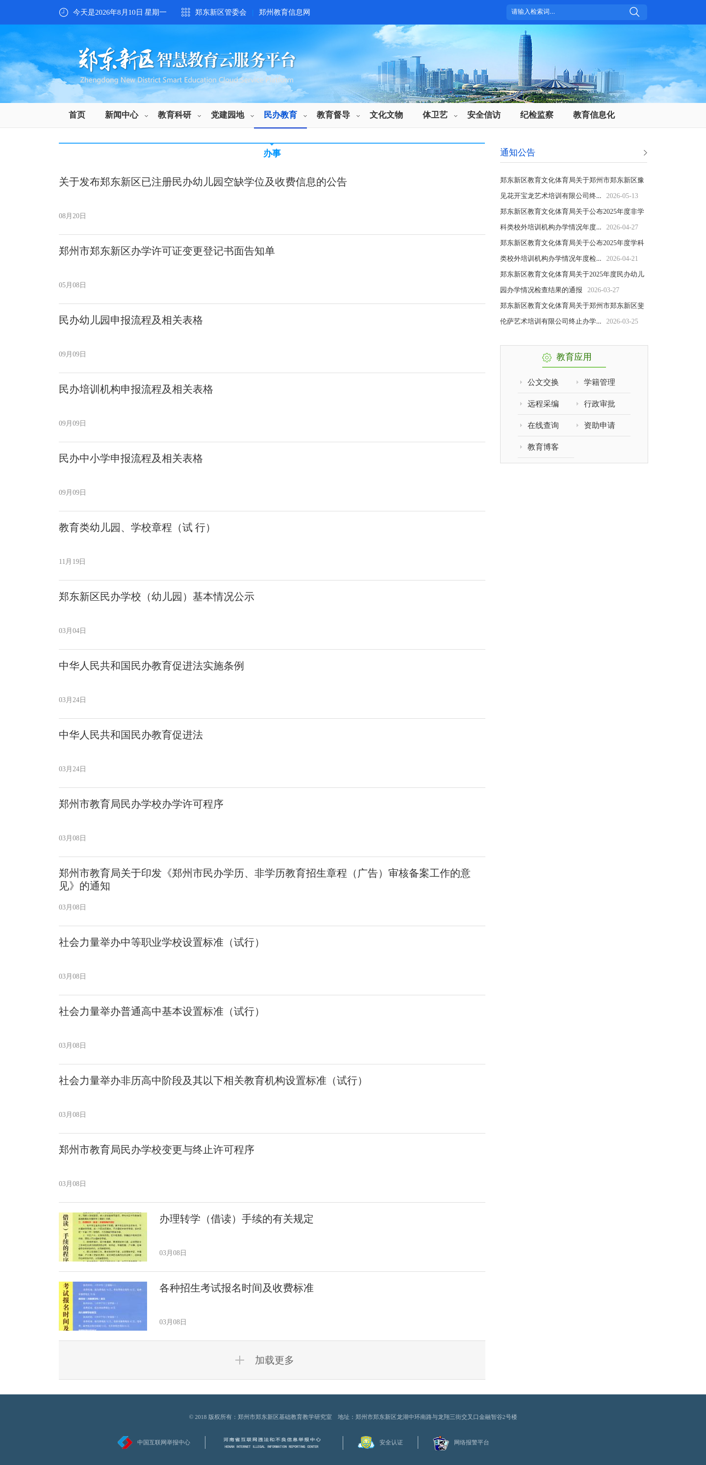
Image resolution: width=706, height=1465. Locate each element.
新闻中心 (121, 115)
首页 (77, 115)
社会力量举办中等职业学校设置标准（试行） (162, 942)
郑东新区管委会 (221, 12)
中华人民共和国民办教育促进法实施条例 (151, 666)
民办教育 (280, 115)
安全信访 (484, 115)
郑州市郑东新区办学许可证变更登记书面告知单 (167, 251)
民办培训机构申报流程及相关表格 (136, 389)
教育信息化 (594, 115)
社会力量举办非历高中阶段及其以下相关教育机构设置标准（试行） (213, 1080)
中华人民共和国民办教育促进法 (131, 735)
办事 (272, 153)
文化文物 (386, 115)
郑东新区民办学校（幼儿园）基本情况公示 (156, 597)
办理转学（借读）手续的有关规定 (236, 1219)
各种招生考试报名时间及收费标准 (236, 1288)
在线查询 (543, 425)
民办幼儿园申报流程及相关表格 (131, 320)
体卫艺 (435, 115)
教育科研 (174, 115)
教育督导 (333, 115)
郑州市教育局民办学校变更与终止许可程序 (156, 1150)
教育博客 (543, 447)
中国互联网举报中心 (163, 1442)
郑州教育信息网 (284, 12)
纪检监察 (537, 115)
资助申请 (599, 425)
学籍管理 (599, 382)
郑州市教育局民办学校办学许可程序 (141, 804)
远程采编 (543, 404)
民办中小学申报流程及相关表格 (131, 458)
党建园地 (227, 115)
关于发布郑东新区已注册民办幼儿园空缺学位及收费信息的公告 (203, 182)
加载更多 (272, 1360)
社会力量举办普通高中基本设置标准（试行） (162, 1011)
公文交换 (543, 382)
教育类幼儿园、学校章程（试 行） (137, 527)
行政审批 (599, 404)
